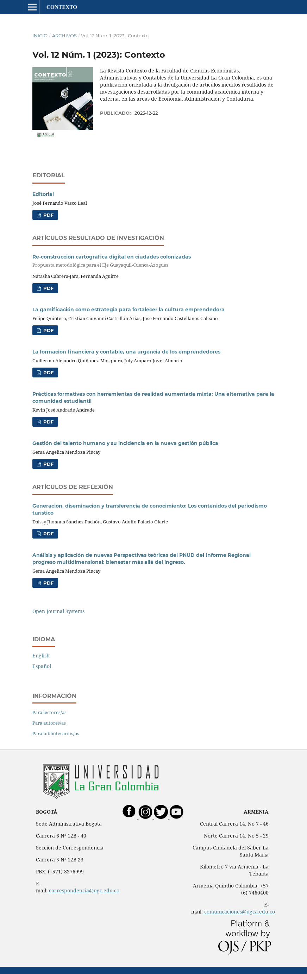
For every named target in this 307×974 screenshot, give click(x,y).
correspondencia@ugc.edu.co (83, 890)
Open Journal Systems (58, 611)
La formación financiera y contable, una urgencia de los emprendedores (126, 352)
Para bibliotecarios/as (55, 733)
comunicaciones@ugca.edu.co (239, 911)
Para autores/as (49, 723)
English (41, 655)
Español (41, 666)
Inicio (40, 35)
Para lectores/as (49, 712)
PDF (48, 215)
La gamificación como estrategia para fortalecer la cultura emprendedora (128, 309)
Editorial (43, 194)
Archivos (64, 35)
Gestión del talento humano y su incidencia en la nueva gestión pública (125, 443)
